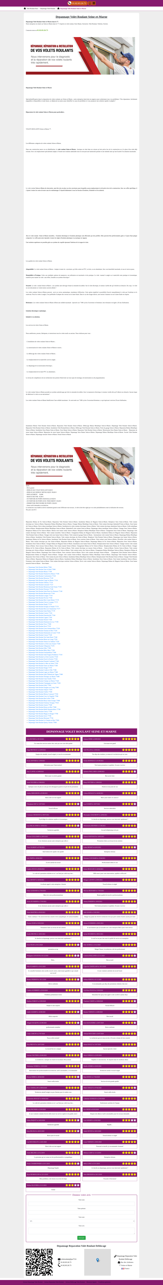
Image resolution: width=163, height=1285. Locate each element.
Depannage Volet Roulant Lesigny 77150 (40, 595)
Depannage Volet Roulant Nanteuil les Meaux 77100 (43, 574)
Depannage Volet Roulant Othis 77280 (39, 648)
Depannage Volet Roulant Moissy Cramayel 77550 (43, 694)
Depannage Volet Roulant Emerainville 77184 (41, 615)
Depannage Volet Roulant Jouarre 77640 (40, 705)
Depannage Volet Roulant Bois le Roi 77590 (41, 698)
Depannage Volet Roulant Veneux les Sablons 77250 (43, 641)
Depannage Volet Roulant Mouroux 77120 (40, 578)
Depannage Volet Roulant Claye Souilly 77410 (42, 679)
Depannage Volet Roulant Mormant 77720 (40, 718)
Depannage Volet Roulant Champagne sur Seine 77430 (44, 683)
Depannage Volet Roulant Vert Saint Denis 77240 (42, 637)
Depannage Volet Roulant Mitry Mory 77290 (41, 650)
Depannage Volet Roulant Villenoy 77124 (40, 582)
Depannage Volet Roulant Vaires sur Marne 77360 (43, 665)
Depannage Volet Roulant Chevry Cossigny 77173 (43, 602)
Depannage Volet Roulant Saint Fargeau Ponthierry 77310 (45, 655)
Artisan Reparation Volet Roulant (54, 1282)
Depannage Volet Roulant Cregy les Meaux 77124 (43, 580)
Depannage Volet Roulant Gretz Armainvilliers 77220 (44, 628)
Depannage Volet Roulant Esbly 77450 (39, 685)
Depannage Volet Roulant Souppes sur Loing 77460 (43, 687)
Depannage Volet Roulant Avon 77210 (39, 626)
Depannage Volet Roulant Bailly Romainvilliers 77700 (44, 709)
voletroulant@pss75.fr (66, 1259)
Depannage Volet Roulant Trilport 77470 (40, 690)
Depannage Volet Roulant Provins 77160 (40, 598)
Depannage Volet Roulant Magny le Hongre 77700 (43, 714)
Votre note (81, 1217)
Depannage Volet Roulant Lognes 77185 (40, 617)
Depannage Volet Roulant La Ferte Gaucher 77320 (43, 657)
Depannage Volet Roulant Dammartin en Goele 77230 (44, 633)
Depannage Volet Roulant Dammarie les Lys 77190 (43, 622)
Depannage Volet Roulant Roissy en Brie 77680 (42, 707)
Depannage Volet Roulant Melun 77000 (40, 567)
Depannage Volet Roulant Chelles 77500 (40, 692)
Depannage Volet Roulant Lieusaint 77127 (40, 585)
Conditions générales (104, 1282)
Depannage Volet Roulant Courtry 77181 (40, 613)
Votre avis (81, 1226)
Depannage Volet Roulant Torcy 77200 (39, 624)
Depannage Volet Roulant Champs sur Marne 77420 (43, 681)
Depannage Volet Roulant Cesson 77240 (40, 635)
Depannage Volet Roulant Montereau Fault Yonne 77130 (44, 587)
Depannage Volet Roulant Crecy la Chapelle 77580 (43, 696)
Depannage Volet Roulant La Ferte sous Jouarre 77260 (44, 644)
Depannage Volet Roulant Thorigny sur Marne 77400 (43, 676)
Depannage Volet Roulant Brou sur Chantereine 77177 (44, 609)
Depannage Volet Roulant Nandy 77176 (40, 604)
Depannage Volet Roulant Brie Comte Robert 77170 (43, 600)
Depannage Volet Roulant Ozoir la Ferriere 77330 (42, 659)
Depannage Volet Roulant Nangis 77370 (40, 668)
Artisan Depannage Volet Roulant (33, 1282)
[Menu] (94, 3)
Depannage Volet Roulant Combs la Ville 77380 (42, 670)
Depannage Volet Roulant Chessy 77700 (40, 711)
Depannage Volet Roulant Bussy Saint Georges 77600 (44, 700)
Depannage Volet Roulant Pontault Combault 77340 (43, 661)
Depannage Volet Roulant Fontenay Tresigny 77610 (43, 703)
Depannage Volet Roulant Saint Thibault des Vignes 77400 (45, 674)
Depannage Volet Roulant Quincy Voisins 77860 (42, 722)
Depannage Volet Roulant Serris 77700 (39, 716)
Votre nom (81, 1200)
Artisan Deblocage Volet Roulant (75, 1282)
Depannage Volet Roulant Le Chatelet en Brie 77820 (43, 720)
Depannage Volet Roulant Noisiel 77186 (40, 620)
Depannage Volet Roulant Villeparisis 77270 (41, 646)
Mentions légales (91, 1282)
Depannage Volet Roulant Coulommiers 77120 (42, 576)
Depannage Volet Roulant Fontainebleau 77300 (42, 652)
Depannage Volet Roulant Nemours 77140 (40, 589)
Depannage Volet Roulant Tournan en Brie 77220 (42, 630)
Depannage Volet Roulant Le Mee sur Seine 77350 (43, 663)
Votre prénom (81, 1208)
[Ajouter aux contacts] (90, 3)
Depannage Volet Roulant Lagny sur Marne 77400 (43, 672)
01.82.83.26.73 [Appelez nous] (77, 3)
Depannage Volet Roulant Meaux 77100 (40, 571)
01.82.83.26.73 (64, 1262)
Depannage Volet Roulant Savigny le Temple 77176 (43, 606)
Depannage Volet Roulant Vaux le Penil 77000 (42, 569)
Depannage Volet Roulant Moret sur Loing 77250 (42, 639)
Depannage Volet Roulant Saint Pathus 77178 (41, 611)
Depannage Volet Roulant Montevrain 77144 (41, 593)
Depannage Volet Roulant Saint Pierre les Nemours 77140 (45, 591)
